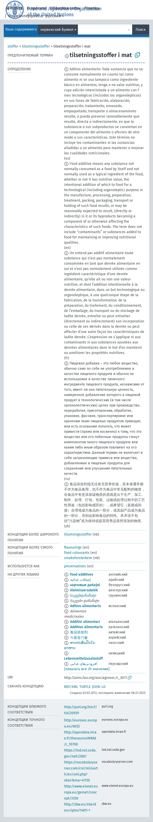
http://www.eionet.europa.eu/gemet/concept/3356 (81, 792)
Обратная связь (65, 8)
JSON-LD (99, 687)
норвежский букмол (56, 30)
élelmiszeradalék (84, 590)
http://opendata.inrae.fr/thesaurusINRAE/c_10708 (80, 738)
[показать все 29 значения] (87, 669)
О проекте (36, 8)
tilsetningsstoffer (36, 46)
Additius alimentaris (86, 627)
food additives (81, 574)
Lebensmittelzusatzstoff (83, 658)
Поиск (140, 30)
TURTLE (85, 687)
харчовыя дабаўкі (85, 585)
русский (53, 16)
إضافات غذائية (80, 580)
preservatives (75, 566)
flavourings (73, 547)
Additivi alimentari (85, 622)
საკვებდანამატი (83, 595)
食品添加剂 (79, 632)
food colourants (76, 553)
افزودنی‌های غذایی (83, 664)
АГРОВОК (14, 8)
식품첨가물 (79, 637)
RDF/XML (71, 687)
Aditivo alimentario (85, 606)
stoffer (13, 46)
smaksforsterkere (78, 558)
